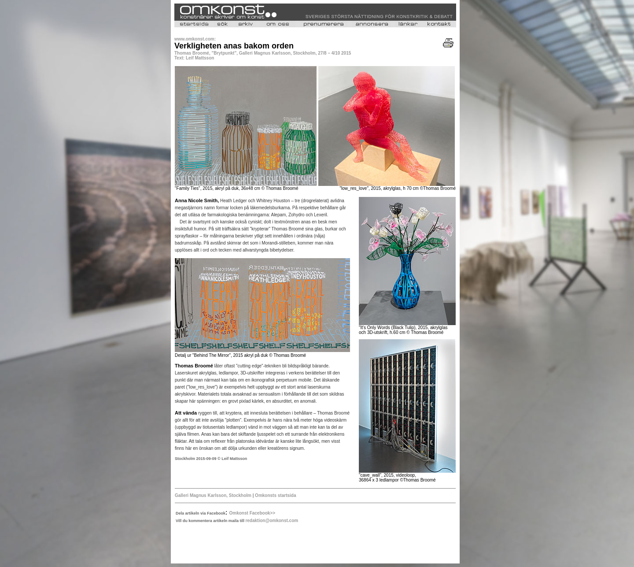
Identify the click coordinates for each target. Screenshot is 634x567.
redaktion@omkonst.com (271, 520)
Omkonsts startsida (275, 495)
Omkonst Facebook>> (252, 513)
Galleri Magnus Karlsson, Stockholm (213, 495)
